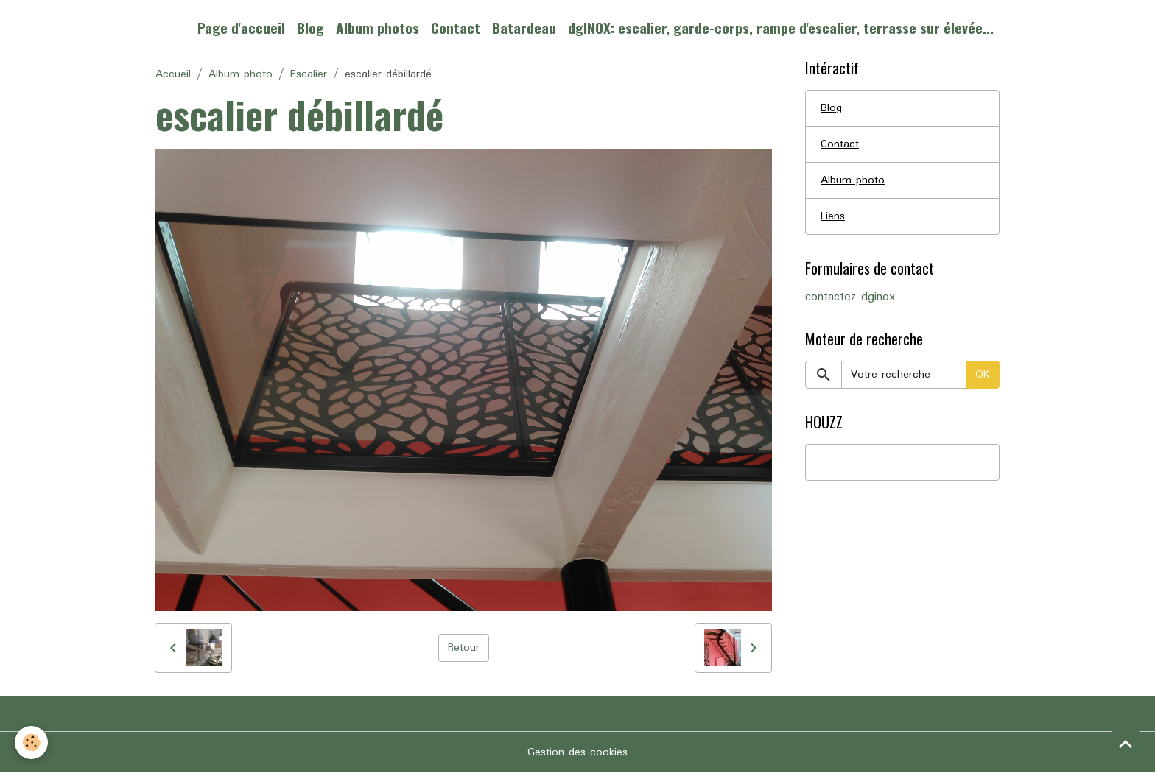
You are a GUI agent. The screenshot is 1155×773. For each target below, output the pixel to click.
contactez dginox (850, 297)
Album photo (240, 74)
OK (982, 375)
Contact (455, 27)
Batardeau (524, 27)
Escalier (308, 74)
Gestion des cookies (577, 752)
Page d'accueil (241, 27)
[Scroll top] (1125, 743)
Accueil (173, 74)
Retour (464, 648)
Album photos (377, 27)
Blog (310, 27)
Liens (833, 216)
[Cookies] (31, 742)
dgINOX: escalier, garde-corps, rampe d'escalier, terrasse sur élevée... (781, 27)
